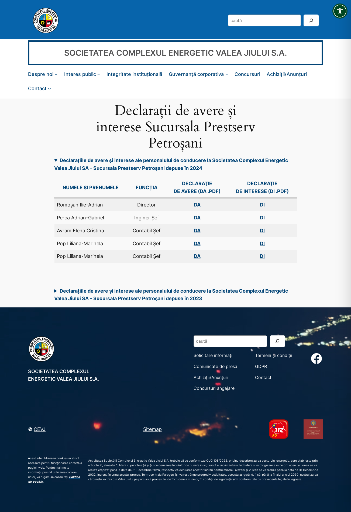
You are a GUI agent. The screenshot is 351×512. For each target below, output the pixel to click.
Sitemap (152, 429)
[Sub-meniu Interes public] (98, 74)
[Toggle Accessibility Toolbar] (340, 11)
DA (197, 217)
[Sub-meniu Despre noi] (56, 74)
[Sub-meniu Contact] (49, 88)
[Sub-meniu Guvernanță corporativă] (226, 74)
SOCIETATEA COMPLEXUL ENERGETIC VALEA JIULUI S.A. (175, 53)
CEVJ (40, 429)
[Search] (311, 20)
